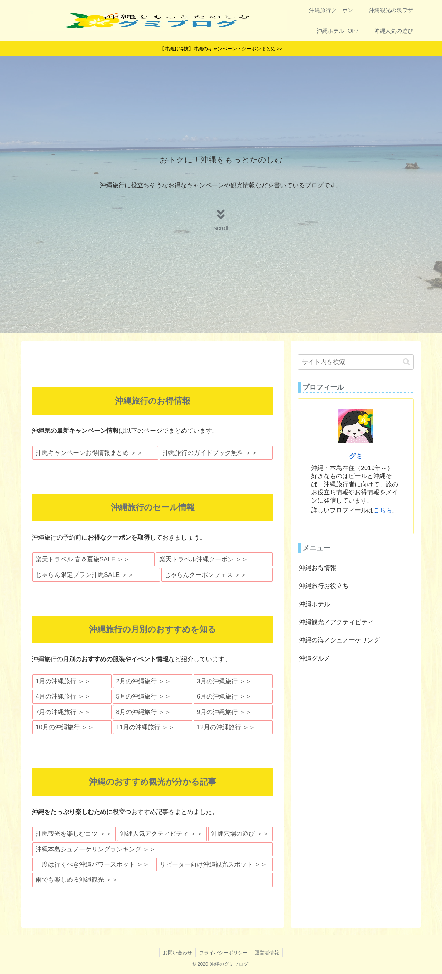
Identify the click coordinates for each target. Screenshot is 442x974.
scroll (221, 228)
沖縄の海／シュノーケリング (339, 640)
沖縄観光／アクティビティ (336, 622)
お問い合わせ (177, 952)
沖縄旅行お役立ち (324, 585)
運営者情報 (267, 952)
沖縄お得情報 (317, 567)
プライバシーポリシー (223, 952)
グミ (356, 456)
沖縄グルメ (314, 658)
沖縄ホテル (314, 604)
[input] (356, 362)
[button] (406, 362)
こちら (382, 510)
